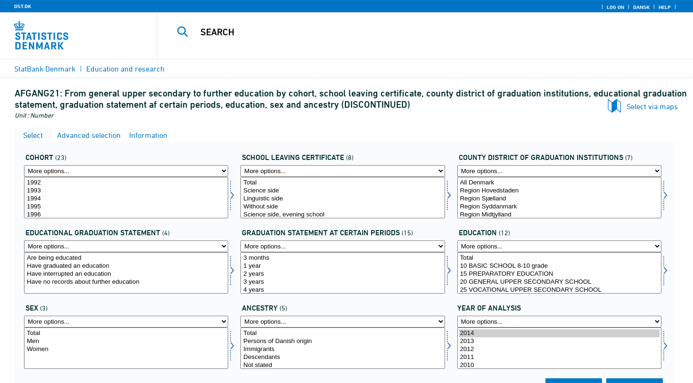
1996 (126, 215)
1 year (342, 266)
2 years (342, 274)
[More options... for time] (559, 321)
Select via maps (652, 106)
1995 (126, 207)
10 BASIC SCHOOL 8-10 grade (559, 266)
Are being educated (126, 258)
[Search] (408, 32)
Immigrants (342, 349)
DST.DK (22, 6)
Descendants (342, 357)
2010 (559, 365)
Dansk (641, 7)
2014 (559, 333)
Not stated (342, 365)
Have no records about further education (126, 282)
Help (665, 7)
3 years (342, 282)
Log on (615, 7)
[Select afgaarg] (126, 197)
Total (342, 183)
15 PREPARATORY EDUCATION (559, 274)
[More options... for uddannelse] (559, 246)
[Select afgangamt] (559, 197)
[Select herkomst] (342, 348)
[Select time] (559, 348)
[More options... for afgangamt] (559, 171)
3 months (342, 258)
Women (126, 349)
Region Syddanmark (559, 207)
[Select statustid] (342, 273)
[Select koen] (126, 348)
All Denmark (559, 183)
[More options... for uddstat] (126, 246)
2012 (559, 349)
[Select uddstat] (126, 273)
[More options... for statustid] (342, 246)
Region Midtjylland (559, 215)
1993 (126, 191)
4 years (342, 290)
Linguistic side (342, 199)
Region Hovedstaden (559, 191)
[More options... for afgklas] (342, 171)
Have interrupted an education (126, 274)
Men (126, 341)
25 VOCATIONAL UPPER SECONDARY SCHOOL (559, 290)
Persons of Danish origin (342, 341)
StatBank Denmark (44, 68)
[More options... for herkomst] (342, 321)
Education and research (125, 68)
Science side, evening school (342, 215)
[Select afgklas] (342, 197)
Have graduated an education (126, 266)
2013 (559, 341)
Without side (342, 207)
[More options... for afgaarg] (126, 171)
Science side (342, 191)
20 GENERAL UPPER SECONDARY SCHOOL (559, 282)
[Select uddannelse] (559, 273)
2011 (559, 357)
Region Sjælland (559, 199)
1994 (126, 199)
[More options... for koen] (126, 321)
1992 (126, 183)
